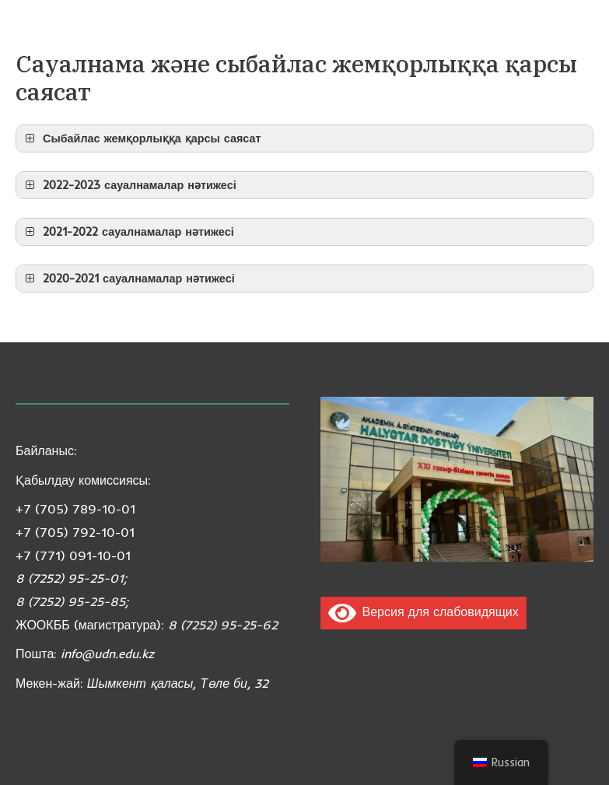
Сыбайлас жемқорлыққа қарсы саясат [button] (141, 138)
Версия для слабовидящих (423, 611)
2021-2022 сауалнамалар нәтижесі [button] (128, 232)
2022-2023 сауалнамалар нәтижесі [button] (129, 185)
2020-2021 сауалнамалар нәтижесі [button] (128, 278)
